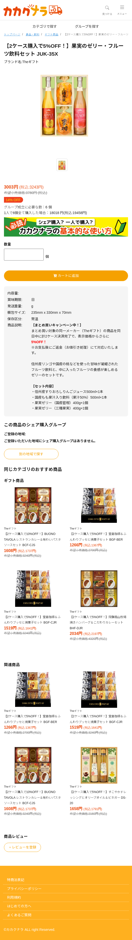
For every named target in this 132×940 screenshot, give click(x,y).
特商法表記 (15, 880)
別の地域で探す (31, 454)
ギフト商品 (51, 34)
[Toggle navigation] (107, 10)
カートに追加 (66, 276)
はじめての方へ (19, 906)
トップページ (12, 34)
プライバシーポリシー (24, 889)
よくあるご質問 (19, 915)
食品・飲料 (32, 34)
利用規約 (14, 897)
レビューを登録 (22, 847)
